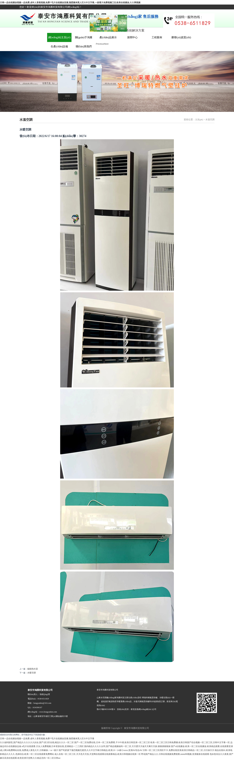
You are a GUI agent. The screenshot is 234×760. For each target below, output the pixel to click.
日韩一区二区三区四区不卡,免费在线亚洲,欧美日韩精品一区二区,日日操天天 (178, 750)
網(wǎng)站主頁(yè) (59, 37)
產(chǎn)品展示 (108, 37)
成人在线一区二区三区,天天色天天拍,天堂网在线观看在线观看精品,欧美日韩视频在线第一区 (97, 754)
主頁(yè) (199, 119)
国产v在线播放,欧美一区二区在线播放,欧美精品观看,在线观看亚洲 (202, 746)
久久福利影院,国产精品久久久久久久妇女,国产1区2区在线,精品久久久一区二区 (37, 742)
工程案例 (157, 37)
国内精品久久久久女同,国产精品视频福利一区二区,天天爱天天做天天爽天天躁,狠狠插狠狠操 (127, 746)
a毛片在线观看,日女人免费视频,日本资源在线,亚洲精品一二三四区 (53, 746)
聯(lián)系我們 (84, 46)
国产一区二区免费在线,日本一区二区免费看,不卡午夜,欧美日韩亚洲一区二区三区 (112, 742)
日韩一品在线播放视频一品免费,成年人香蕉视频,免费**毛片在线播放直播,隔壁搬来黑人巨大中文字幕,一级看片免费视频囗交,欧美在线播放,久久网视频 (70, 2)
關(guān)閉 (123, 19)
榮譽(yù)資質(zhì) (181, 37)
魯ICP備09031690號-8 (88, 728)
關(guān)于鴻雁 (83, 37)
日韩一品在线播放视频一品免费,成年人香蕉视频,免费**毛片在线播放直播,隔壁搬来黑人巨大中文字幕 (47, 738)
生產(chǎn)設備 (59, 46)
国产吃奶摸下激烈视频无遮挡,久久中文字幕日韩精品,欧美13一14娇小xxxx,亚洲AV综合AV (100, 750)
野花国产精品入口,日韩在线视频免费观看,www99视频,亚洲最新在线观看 (175, 754)
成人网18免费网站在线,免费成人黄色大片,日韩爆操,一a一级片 (29, 750)
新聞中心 (132, 37)
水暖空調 (31, 672)
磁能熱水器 (32, 669)
